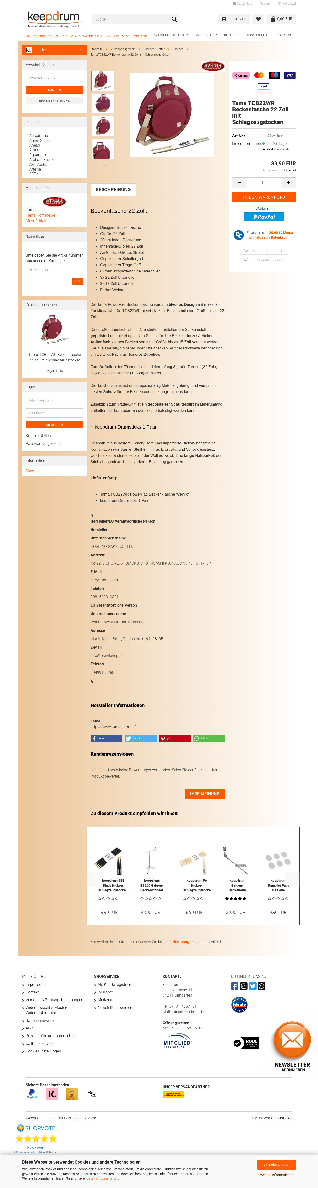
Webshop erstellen (41, 1118)
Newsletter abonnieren (116, 1007)
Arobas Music (54, 159)
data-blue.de (281, 1118)
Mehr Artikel (36, 221)
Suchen (54, 90)
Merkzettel (287, 3)
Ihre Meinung (205, 794)
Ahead (54, 145)
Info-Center (206, 35)
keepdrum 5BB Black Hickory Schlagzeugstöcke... (113, 885)
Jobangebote (257, 35)
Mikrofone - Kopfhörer (81, 36)
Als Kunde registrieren (116, 984)
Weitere (140, 36)
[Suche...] (174, 19)
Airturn (54, 150)
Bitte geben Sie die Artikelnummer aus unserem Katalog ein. (54, 258)
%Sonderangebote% (171, 35)
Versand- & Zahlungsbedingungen (54, 1000)
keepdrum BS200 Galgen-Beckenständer (151, 885)
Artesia (54, 169)
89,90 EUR (54, 371)
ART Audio (54, 164)
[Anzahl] (264, 182)
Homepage (181, 942)
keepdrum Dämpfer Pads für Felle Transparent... (278, 885)
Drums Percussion (42, 36)
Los (78, 281)
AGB (29, 1028)
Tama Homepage (40, 215)
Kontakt (231, 35)
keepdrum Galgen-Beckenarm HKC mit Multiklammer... (237, 885)
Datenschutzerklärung (103, 1178)
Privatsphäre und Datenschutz (51, 1036)
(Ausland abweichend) (275, 149)
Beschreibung (113, 189)
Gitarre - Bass (117, 36)
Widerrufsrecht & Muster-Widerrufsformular (46, 1010)
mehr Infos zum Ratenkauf (267, 237)
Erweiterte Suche (54, 100)
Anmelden (54, 424)
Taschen (37, 50)
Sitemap (33, 471)
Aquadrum (54, 155)
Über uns (284, 35)
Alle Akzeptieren (276, 1165)
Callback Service (39, 1043)
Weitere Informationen (276, 1175)
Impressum (35, 984)
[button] (242, 3)
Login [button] (265, 3)
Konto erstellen (38, 435)
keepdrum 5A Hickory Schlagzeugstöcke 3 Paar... (197, 885)
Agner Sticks (54, 140)
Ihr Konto (105, 992)
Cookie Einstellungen (43, 1051)
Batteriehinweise (40, 1020)
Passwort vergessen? (43, 443)
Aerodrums (54, 135)
